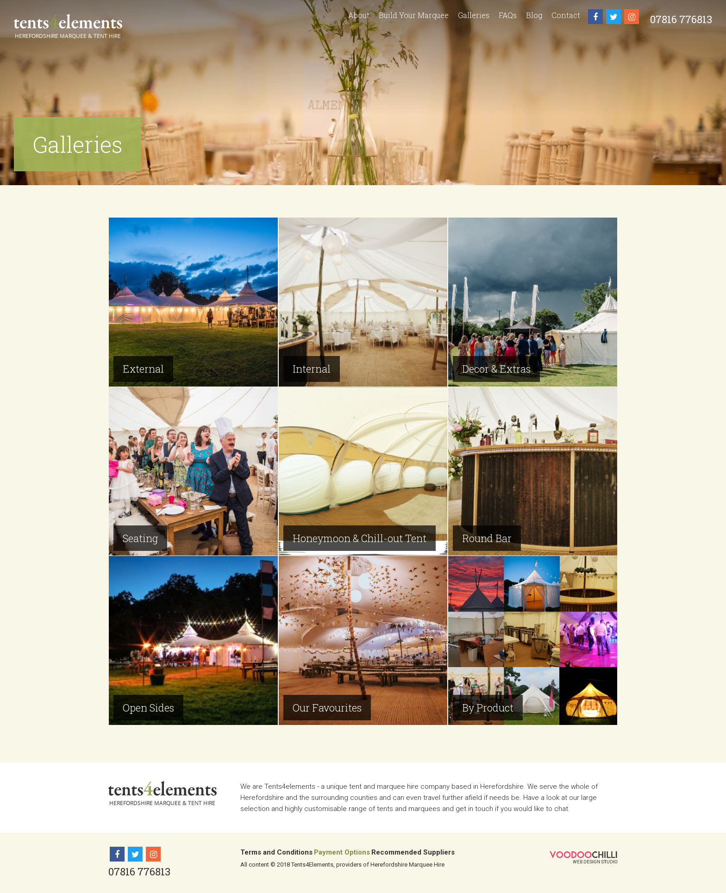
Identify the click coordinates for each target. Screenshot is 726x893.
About (358, 15)
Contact (565, 15)
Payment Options (342, 852)
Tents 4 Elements (68, 26)
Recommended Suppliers (413, 852)
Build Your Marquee (414, 15)
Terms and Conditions (276, 852)
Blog (534, 15)
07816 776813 (681, 19)
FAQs (508, 15)
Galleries (473, 15)
